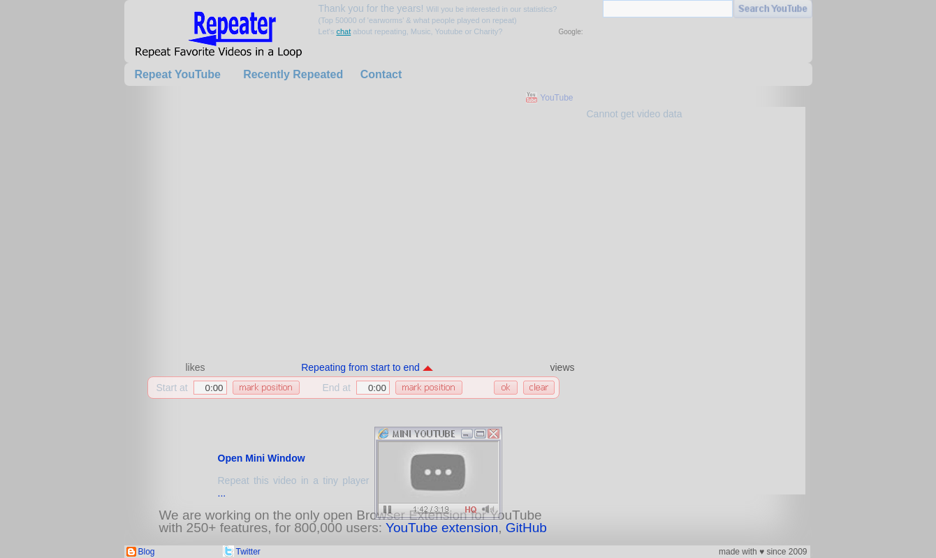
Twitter (248, 552)
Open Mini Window (261, 458)
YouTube (556, 98)
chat (343, 31)
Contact (381, 74)
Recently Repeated (293, 74)
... (222, 493)
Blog (146, 552)
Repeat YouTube (177, 74)
